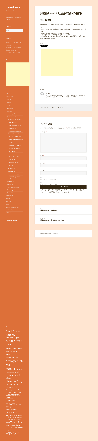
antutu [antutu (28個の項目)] (16, 372)
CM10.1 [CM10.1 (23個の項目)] (15, 384)
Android (8, 97)
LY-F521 (11, 151)
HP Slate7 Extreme (14, 145)
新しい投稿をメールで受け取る (48, 184)
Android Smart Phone (14, 119)
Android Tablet (12, 134)
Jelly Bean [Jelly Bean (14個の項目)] (10, 415)
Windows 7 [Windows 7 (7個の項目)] (12, 425)
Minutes (9, 184)
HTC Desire (12, 122)
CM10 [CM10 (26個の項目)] (9, 384)
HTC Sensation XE (14, 125)
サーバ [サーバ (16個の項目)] (20, 427)
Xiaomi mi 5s (12, 128)
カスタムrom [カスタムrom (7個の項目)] (13, 427)
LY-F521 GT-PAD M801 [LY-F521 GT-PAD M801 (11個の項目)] (14, 418)
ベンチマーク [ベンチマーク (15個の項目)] (11, 430)
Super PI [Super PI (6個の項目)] (8, 422)
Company (8, 195)
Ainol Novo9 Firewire (15, 139)
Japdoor (8, 201)
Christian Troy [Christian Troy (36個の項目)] (14, 381)
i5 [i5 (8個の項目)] (13, 407)
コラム (7, 213)
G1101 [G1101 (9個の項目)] (19, 404)
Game (8, 111)
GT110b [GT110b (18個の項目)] (9, 407)
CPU (9, 165)
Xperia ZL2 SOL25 (14, 131)
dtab (10, 142)
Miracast (10, 168)
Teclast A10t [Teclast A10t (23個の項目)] (16, 422)
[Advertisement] (18, 74)
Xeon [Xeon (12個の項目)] (18, 425)
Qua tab (11, 160)
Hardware (10, 117)
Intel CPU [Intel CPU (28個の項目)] (10, 412)
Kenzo (54, 107)
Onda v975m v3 (13, 157)
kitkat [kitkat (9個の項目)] (16, 415)
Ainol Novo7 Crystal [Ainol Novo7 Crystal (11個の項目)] (12, 338)
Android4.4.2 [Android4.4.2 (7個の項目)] (9, 372)
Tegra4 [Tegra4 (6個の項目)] (7, 425)
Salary (9, 210)
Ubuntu (9, 193)
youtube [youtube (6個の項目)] (8, 427)
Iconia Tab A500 (13, 148)
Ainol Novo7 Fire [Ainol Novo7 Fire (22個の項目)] (14, 348)
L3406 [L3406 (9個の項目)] (20, 415)
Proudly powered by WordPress (49, 234)
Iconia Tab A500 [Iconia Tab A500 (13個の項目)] (12, 410)
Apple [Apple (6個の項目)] (7, 375)
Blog (7, 99)
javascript (10, 114)
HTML (7, 198)
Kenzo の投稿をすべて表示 (69, 97)
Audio (8, 102)
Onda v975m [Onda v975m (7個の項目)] (17, 419)
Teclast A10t (12, 162)
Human (9, 181)
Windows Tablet (12, 174)
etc (7, 105)
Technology (10, 190)
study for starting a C (11, 207)
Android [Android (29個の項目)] (10, 368)
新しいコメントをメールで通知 (48, 179)
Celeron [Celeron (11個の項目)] (8, 378)
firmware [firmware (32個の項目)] (11, 403)
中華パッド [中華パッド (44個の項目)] (12, 433)
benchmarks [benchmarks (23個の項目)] (15, 375)
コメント (43, 132)
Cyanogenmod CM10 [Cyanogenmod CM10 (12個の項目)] (13, 392)
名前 (42, 155)
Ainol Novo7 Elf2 (13, 137)
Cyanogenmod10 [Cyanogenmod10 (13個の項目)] (12, 390)
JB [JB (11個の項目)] (16, 413)
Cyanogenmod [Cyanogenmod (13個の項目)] (11, 387)
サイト (42, 170)
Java (7, 204)
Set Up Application (12, 187)
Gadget (9, 108)
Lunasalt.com (13, 7)
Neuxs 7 (11, 154)
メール (42, 163)
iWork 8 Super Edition (15, 177)
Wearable (10, 171)
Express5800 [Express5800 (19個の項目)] (11, 400)
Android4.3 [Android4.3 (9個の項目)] (18, 369)
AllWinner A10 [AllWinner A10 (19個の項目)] (12, 357)
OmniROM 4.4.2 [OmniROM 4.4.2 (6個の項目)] (9, 419)
